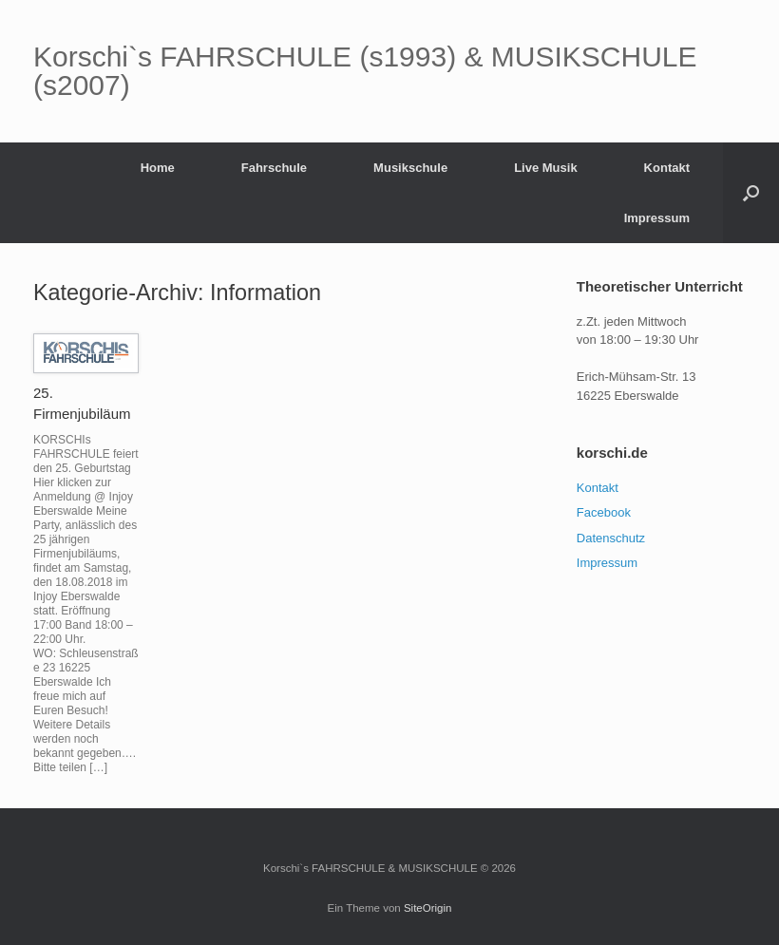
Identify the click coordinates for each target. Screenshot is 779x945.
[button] (751, 192)
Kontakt (667, 168)
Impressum (657, 218)
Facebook (604, 512)
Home (158, 168)
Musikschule (410, 168)
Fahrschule (274, 168)
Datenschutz (611, 538)
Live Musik (545, 168)
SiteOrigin (428, 908)
